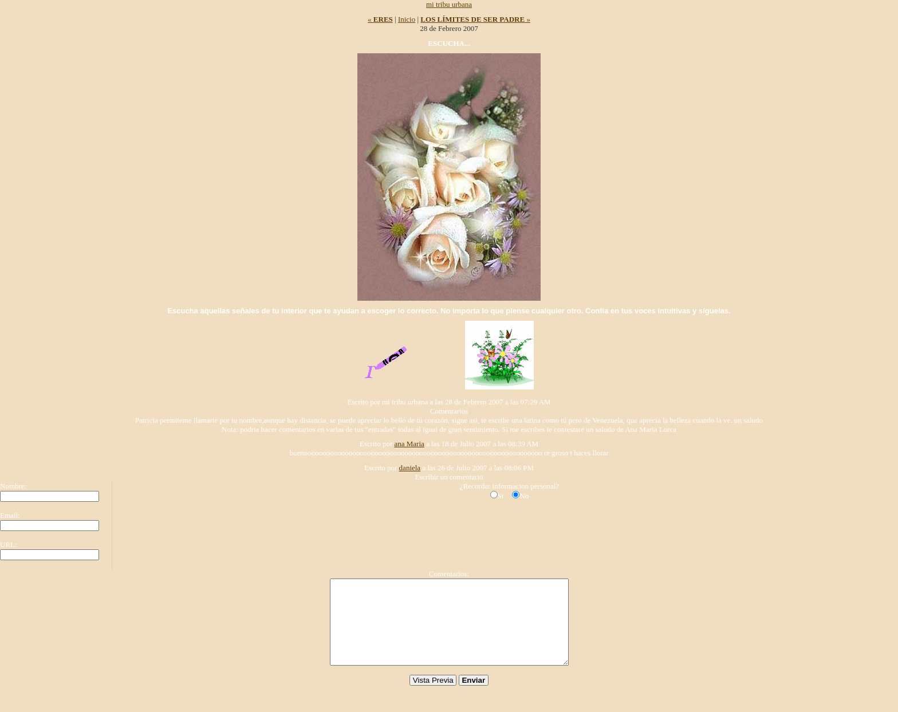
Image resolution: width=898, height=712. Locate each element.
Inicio (406, 19)
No (524, 495)
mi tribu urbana (449, 4)
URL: (8, 544)
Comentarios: (449, 573)
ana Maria (409, 443)
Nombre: (13, 486)
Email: (10, 515)
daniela (410, 467)
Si (501, 495)
